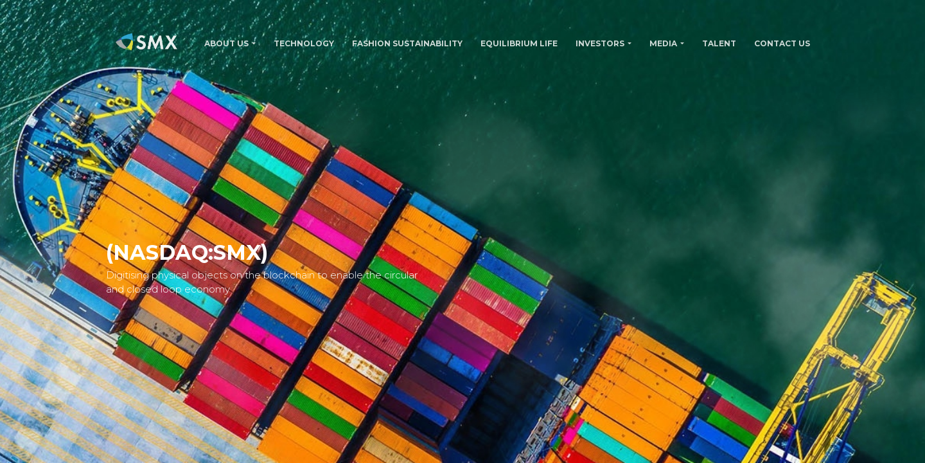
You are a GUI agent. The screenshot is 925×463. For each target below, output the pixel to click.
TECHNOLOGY (304, 43)
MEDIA (663, 43)
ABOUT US (226, 43)
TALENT (719, 43)
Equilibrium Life (519, 43)
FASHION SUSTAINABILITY (407, 43)
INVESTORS (600, 43)
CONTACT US (782, 43)
